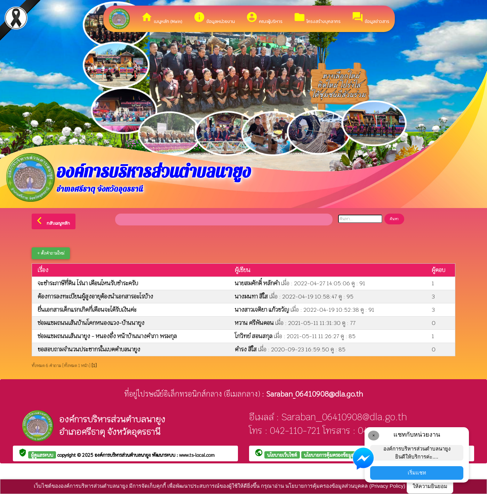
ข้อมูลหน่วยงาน (214, 18)
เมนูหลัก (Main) (161, 18)
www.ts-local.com (197, 455)
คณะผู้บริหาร (264, 18)
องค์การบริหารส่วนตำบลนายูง (123, 455)
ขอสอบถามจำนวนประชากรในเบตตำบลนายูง (89, 349)
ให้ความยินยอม (430, 486)
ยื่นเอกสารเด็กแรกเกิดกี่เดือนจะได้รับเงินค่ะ (87, 309)
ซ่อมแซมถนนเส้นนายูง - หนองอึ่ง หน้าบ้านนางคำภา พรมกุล (107, 336)
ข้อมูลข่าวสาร (370, 18)
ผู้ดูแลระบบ (42, 455)
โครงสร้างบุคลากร (317, 18)
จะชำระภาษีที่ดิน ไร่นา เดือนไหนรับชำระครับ (88, 283)
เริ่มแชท (417, 473)
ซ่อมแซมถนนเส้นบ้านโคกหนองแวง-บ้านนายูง (91, 323)
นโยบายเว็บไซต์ (282, 455)
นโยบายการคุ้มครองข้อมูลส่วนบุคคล (339, 455)
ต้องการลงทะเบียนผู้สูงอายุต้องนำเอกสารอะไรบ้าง (95, 296)
